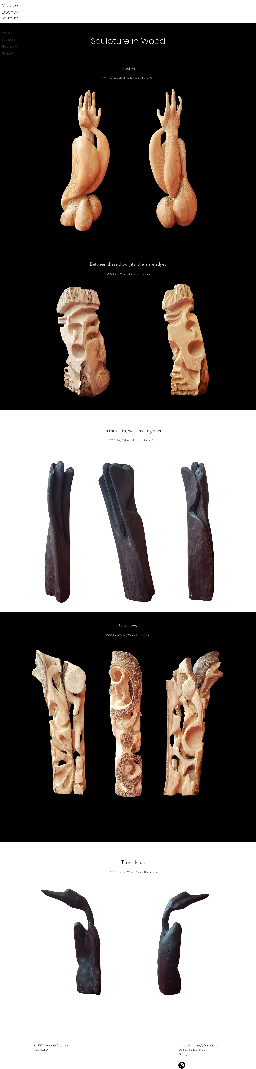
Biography (9, 46)
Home (6, 32)
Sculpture (9, 39)
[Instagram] (181, 1065)
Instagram (185, 1054)
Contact (7, 53)
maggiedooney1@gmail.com (199, 1045)
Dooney (10, 12)
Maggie (10, 5)
